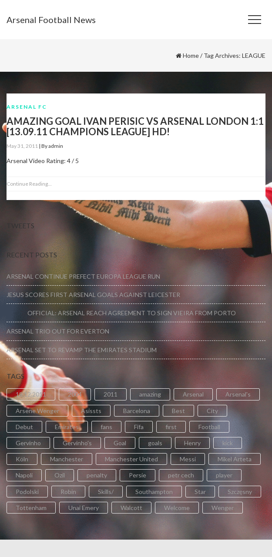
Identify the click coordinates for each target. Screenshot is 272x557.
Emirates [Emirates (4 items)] (67, 426)
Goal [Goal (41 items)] (120, 443)
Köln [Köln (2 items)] (22, 459)
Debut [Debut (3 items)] (24, 426)
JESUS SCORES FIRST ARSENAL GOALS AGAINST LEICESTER (93, 294)
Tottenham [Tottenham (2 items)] (31, 507)
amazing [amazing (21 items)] (150, 394)
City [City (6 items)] (212, 410)
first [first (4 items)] (171, 426)
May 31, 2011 (22, 146)
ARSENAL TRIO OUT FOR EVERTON (58, 331)
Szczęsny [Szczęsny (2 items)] (240, 491)
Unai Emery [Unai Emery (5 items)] (83, 507)
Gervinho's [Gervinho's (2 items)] (77, 443)
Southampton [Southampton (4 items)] (154, 491)
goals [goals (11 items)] (155, 443)
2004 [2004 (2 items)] (75, 394)
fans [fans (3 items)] (106, 426)
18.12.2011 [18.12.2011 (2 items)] (31, 394)
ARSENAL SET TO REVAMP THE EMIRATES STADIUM (82, 350)
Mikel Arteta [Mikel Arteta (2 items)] (235, 459)
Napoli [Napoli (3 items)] (24, 475)
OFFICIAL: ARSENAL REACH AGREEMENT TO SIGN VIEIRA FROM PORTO (121, 313)
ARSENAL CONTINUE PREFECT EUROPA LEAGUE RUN (83, 276)
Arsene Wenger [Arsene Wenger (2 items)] (37, 410)
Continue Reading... (29, 183)
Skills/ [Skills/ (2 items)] (106, 491)
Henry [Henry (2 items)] (192, 443)
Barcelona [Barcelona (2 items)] (136, 410)
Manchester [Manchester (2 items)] (66, 459)
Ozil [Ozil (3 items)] (59, 475)
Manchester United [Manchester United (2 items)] (131, 459)
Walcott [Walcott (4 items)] (131, 507)
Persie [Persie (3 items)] (137, 475)
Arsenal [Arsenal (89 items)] (193, 394)
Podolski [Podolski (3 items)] (27, 491)
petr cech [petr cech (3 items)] (181, 475)
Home (191, 55)
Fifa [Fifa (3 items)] (139, 426)
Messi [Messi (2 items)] (188, 459)
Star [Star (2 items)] (200, 491)
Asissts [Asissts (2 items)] (91, 410)
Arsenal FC (27, 106)
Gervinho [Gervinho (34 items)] (28, 443)
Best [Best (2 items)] (178, 410)
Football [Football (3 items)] (209, 426)
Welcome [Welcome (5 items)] (177, 507)
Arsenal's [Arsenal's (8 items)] (238, 394)
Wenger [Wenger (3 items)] (223, 507)
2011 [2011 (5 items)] (111, 394)
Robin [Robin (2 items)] (68, 491)
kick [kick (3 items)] (227, 443)
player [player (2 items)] (224, 475)
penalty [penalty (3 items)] (97, 475)
